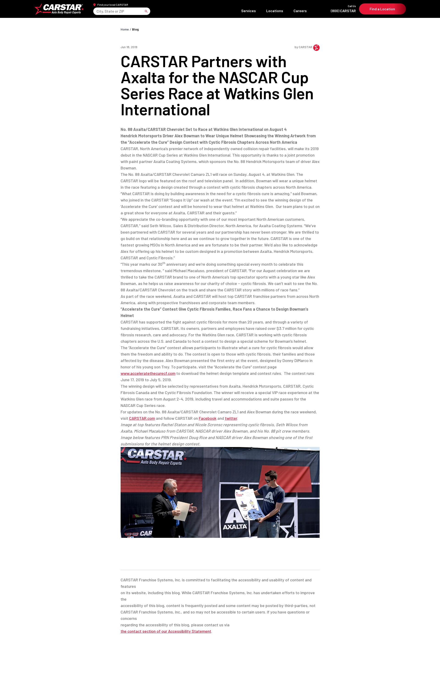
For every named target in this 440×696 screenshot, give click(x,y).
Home (125, 33)
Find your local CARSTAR (113, 6)
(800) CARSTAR (333, 10)
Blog (135, 33)
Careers (300, 12)
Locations (274, 12)
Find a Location (382, 10)
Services (248, 12)
